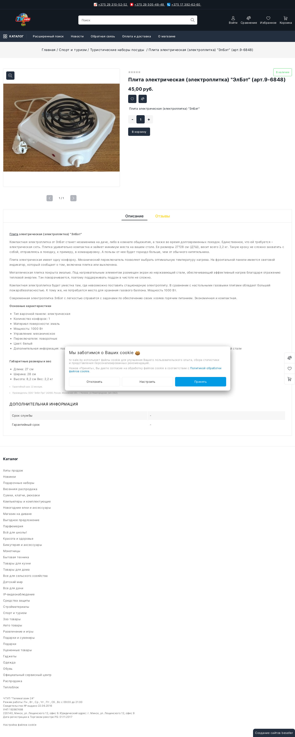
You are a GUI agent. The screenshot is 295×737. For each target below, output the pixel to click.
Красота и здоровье (18, 538)
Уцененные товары (18, 650)
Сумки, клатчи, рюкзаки (22, 495)
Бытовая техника (16, 557)
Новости (78, 36)
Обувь (8, 668)
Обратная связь (103, 36)
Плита (14, 234)
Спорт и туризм (73, 50)
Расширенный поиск (49, 36)
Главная (49, 50)
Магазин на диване (18, 513)
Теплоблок (11, 687)
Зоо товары (12, 619)
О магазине (167, 36)
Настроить (147, 381)
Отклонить (95, 381)
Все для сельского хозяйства (26, 575)
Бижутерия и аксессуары (23, 544)
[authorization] (233, 20)
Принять (200, 381)
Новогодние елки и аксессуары (27, 507)
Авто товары (13, 625)
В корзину (139, 131)
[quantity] (140, 119)
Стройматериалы (17, 606)
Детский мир (13, 582)
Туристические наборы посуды (117, 50)
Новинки (10, 476)
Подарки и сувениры (19, 637)
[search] (192, 20)
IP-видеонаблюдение (19, 594)
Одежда (10, 662)
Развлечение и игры (19, 631)
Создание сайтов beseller (274, 733)
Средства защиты (17, 600)
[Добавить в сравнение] (143, 99)
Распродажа (13, 681)
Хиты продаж (13, 470)
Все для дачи (13, 588)
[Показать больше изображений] (10, 75)
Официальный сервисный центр (28, 675)
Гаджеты (10, 656)
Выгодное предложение (21, 520)
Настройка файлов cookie (20, 724)
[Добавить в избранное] (132, 99)
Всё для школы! (16, 532)
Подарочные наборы (19, 483)
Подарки (10, 644)
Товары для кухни (17, 563)
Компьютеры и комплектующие (28, 501)
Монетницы (12, 551)
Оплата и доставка (137, 36)
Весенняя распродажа (20, 489)
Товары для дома (17, 569)
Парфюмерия (13, 526)
